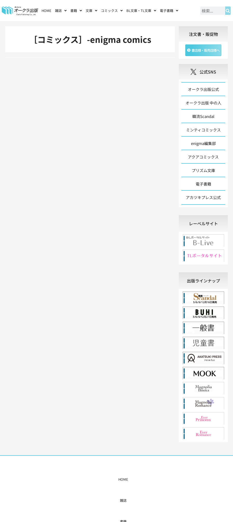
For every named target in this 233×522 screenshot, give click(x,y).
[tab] (203, 223)
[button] (60, 10)
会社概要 (157, 479)
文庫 (91, 10)
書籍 (76, 10)
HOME (46, 10)
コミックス (112, 10)
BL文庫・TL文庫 (141, 10)
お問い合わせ (178, 479)
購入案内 (106, 479)
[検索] (228, 10)
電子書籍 (169, 10)
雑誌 (61, 10)
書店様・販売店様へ (132, 479)
